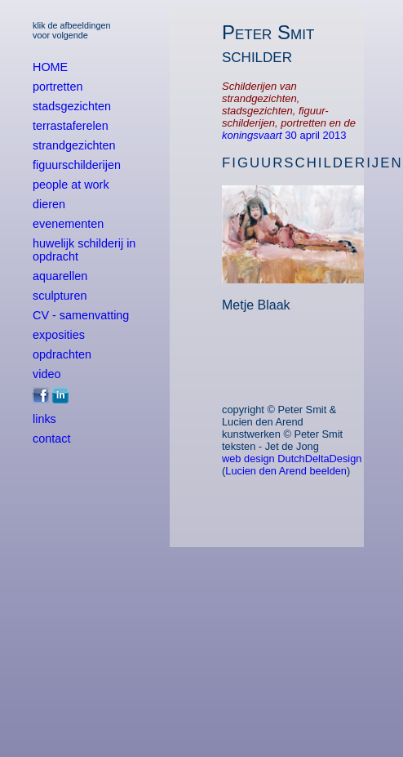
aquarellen (60, 276)
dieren (49, 204)
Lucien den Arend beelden (286, 471)
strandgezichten (74, 145)
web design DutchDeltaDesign (291, 458)
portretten (58, 86)
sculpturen (59, 295)
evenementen (68, 223)
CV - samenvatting (81, 315)
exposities (59, 334)
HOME (50, 66)
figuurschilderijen (77, 164)
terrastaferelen (70, 125)
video (46, 374)
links (44, 418)
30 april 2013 (315, 135)
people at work (71, 184)
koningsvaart (253, 135)
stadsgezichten (72, 106)
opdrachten (62, 354)
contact (51, 438)
